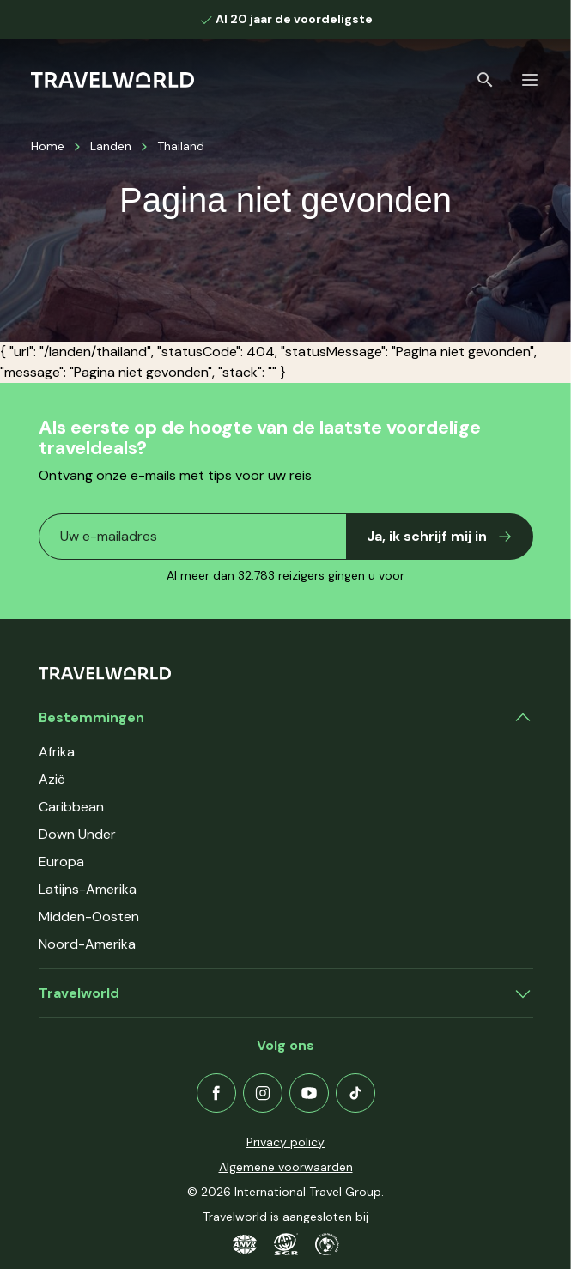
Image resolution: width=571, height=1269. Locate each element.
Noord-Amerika (87, 944)
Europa (61, 862)
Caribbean (71, 807)
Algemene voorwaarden (286, 1167)
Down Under (77, 834)
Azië (52, 779)
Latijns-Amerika (88, 889)
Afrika (57, 752)
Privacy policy (285, 1142)
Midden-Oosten (89, 917)
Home (47, 146)
